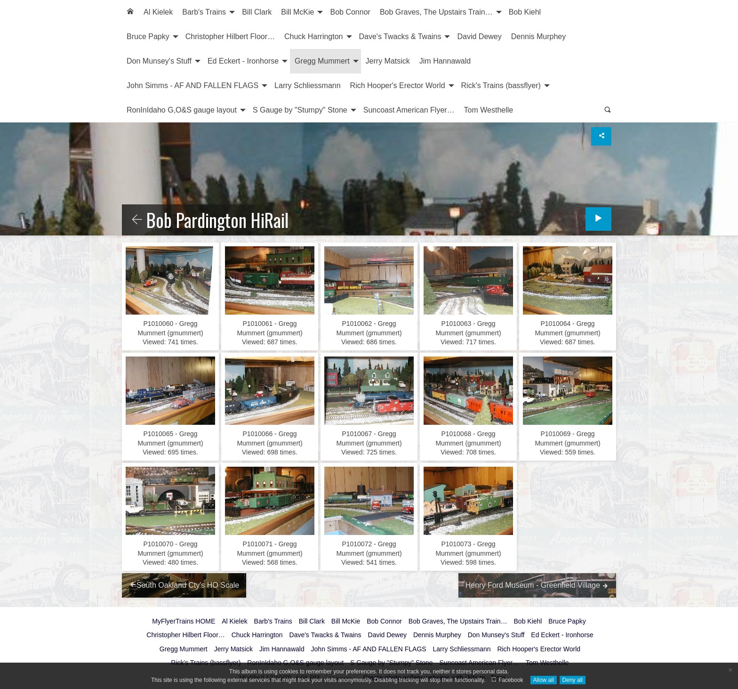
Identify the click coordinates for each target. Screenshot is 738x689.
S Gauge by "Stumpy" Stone (300, 110)
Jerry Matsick (388, 61)
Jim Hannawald (445, 61)
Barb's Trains (204, 12)
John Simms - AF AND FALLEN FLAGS (192, 85)
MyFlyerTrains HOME (183, 621)
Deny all (572, 680)
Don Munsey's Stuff (159, 61)
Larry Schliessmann (307, 85)
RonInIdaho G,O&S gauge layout (182, 110)
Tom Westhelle (488, 110)
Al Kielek (158, 12)
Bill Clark (257, 12)
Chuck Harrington (313, 36)
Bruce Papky (148, 36)
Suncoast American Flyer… (409, 110)
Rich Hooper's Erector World (397, 85)
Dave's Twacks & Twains (400, 36)
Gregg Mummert (322, 61)
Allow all (543, 680)
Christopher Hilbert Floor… (230, 36)
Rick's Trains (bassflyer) (501, 85)
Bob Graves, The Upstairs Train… (436, 12)
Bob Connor (350, 12)
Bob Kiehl (525, 12)
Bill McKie (297, 12)
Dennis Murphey (538, 36)
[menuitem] (130, 12)
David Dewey (479, 36)
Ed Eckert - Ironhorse (243, 61)
